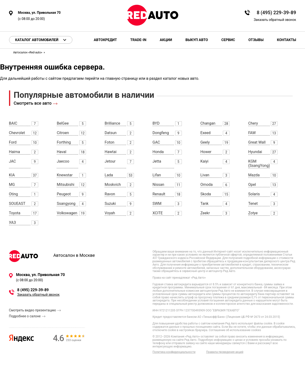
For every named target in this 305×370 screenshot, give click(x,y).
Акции (166, 40)
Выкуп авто (196, 40)
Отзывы (255, 40)
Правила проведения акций (224, 352)
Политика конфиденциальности (174, 352)
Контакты (286, 40)
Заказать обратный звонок (275, 20)
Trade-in (138, 40)
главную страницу (121, 78)
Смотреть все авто (33, 103)
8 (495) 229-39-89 (276, 12)
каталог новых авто (180, 78)
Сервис (228, 40)
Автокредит (105, 40)
